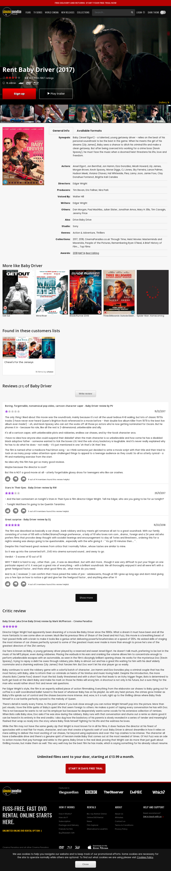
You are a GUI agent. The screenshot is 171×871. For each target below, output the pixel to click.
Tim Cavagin (158, 210)
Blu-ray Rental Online (97, 814)
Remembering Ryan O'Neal (127, 243)
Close (85, 864)
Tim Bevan (78, 190)
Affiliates (119, 818)
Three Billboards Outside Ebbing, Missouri (124, 316)
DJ (49, 520)
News (89, 822)
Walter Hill (78, 197)
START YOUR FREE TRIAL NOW (85, 3)
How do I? (63, 818)
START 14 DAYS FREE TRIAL (85, 769)
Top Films (85, 247)
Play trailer (56, 93)
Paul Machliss (95, 210)
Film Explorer (92, 825)
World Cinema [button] (52, 12)
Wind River (41, 316)
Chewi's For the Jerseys (18, 363)
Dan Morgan (80, 210)
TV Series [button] (37, 12)
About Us (119, 814)
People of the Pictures (97, 243)
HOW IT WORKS (67, 807)
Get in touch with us (152, 817)
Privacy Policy (121, 829)
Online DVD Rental (95, 818)
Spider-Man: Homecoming (150, 316)
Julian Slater (110, 210)
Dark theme (153, 12)
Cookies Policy (145, 857)
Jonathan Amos (127, 210)
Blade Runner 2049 (79, 316)
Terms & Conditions (124, 825)
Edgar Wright (80, 203)
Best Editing (92, 253)
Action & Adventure (84, 233)
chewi (50, 372)
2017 (75, 239)
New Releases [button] (67, 12)
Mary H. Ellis (143, 210)
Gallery (164, 102)
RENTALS (91, 807)
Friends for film (66, 829)
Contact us (120, 822)
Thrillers (100, 233)
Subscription (64, 822)
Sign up (19, 93)
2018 (81, 239)
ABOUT (118, 807)
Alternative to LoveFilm (97, 829)
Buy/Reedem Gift (66, 833)
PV (111, 406)
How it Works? (65, 814)
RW (55, 488)
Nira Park (104, 190)
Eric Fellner (92, 190)
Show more (86, 598)
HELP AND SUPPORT (153, 807)
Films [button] (28, 12)
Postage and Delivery (69, 825)
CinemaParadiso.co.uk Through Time (105, 239)
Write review (85, 394)
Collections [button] (83, 12)
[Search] (110, 12)
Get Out (6, 316)
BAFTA (81, 253)
